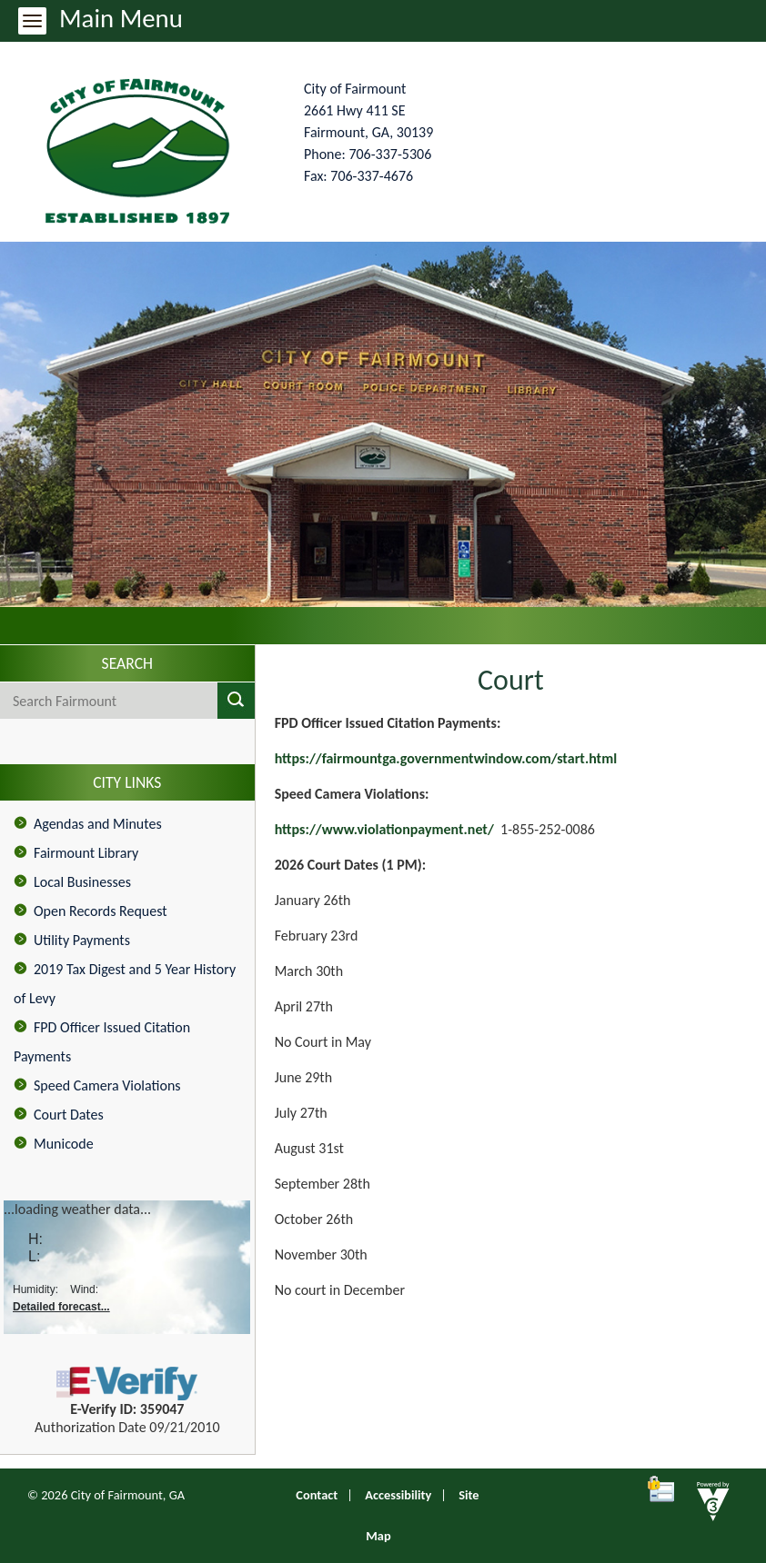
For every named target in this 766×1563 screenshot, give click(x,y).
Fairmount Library (86, 852)
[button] (236, 700)
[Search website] (90, 700)
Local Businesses (82, 882)
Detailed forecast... (61, 1306)
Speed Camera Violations (107, 1085)
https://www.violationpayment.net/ (384, 829)
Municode (64, 1143)
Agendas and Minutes (98, 823)
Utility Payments (82, 940)
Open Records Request (100, 911)
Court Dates (69, 1114)
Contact (317, 1495)
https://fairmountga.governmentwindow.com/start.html (446, 758)
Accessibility (398, 1495)
